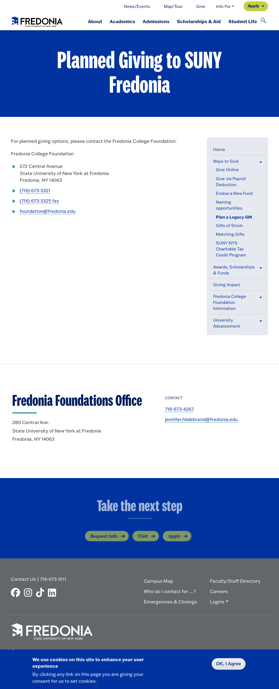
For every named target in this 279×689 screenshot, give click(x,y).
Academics (122, 21)
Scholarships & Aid (199, 21)
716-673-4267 (179, 409)
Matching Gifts (230, 234)
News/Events (137, 6)
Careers (219, 591)
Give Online (227, 169)
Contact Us (23, 579)
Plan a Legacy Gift (234, 217)
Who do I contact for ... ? (170, 591)
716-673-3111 (53, 579)
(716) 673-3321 (35, 190)
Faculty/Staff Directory (235, 581)
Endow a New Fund (234, 193)
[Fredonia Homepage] (37, 21)
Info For (223, 6)
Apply (253, 5)
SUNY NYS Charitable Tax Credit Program (231, 249)
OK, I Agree (228, 663)
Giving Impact (226, 284)
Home (219, 149)
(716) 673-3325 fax (39, 201)
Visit (143, 540)
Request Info (104, 540)
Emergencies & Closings (170, 602)
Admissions (156, 21)
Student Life (242, 21)
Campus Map (158, 581)
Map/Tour (173, 6)
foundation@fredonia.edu (47, 211)
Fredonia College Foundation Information (229, 302)
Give (200, 6)
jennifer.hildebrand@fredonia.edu (201, 419)
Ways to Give (226, 161)
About (95, 21)
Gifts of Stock (229, 225)
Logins (217, 602)
